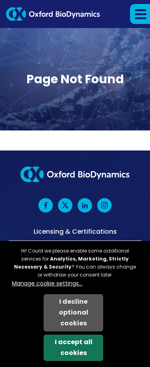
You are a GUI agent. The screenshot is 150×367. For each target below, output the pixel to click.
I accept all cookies (73, 347)
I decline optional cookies (73, 312)
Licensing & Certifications (75, 232)
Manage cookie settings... (47, 283)
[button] (140, 14)
